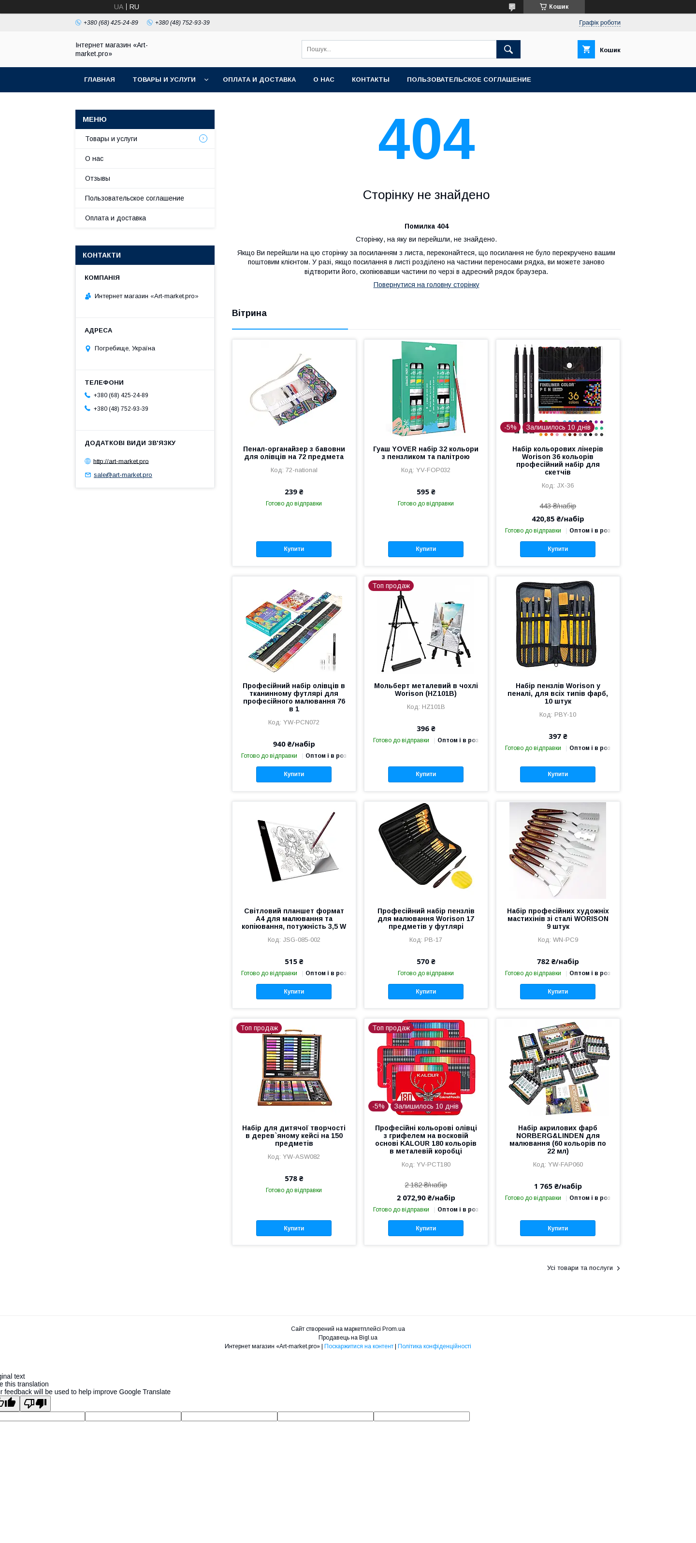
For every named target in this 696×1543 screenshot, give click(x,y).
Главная (99, 79)
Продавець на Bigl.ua (348, 1337)
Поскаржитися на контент (358, 1346)
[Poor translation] (35, 1404)
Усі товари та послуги (580, 1267)
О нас (323, 79)
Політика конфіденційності (434, 1346)
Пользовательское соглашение (469, 79)
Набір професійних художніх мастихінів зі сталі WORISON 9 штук (558, 918)
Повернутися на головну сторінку (426, 284)
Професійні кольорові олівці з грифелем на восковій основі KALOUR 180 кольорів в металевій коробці (426, 1139)
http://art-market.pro (121, 460)
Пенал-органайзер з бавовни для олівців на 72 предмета (294, 453)
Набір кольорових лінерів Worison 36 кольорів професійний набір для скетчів (557, 460)
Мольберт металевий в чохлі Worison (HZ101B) (426, 689)
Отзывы (97, 178)
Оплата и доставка (259, 79)
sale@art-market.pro (123, 474)
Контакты (371, 79)
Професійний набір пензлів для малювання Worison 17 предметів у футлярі (426, 918)
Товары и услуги (164, 79)
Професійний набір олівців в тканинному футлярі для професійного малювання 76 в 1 (294, 697)
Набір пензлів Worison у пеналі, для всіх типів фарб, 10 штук (558, 693)
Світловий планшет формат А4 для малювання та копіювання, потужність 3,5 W (294, 918)
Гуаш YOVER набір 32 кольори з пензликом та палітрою (425, 453)
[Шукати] (508, 49)
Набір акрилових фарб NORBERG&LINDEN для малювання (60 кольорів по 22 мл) (557, 1139)
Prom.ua (393, 1329)
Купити (294, 549)
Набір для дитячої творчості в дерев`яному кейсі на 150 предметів (294, 1135)
